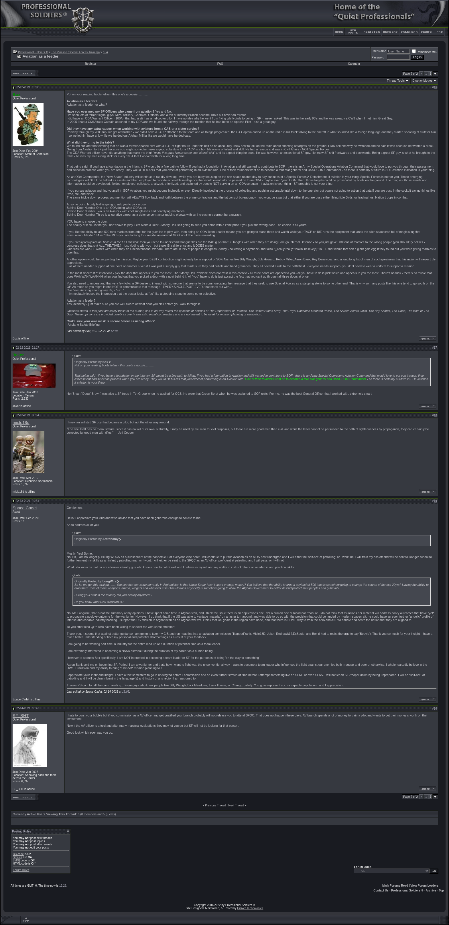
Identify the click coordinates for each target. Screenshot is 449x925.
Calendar (354, 63)
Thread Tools (396, 80)
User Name (379, 51)
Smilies (17, 857)
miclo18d (21, 422)
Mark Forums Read (395, 885)
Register (90, 63)
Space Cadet (25, 508)
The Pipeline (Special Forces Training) (75, 52)
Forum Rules (21, 870)
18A (105, 52)
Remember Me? (424, 52)
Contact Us (381, 890)
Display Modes (422, 80)
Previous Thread (215, 805)
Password (378, 57)
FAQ (220, 63)
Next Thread (236, 805)
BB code (18, 854)
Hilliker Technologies (250, 908)
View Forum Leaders (424, 885)
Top (441, 890)
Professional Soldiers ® (33, 52)
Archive (431, 890)
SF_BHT (21, 715)
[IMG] (16, 860)
